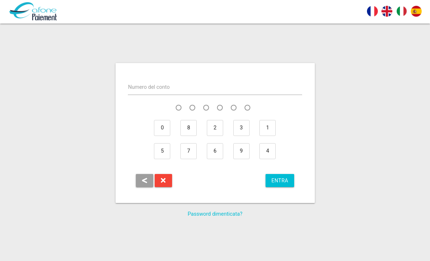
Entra (279, 180)
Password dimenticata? (215, 214)
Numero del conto (149, 87)
